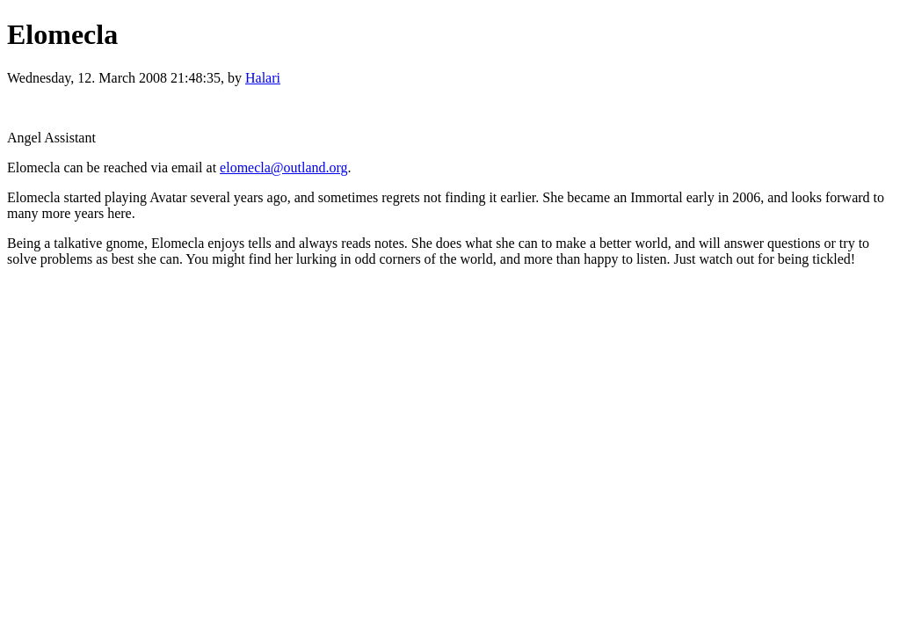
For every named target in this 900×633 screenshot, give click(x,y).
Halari (262, 77)
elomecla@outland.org (284, 167)
